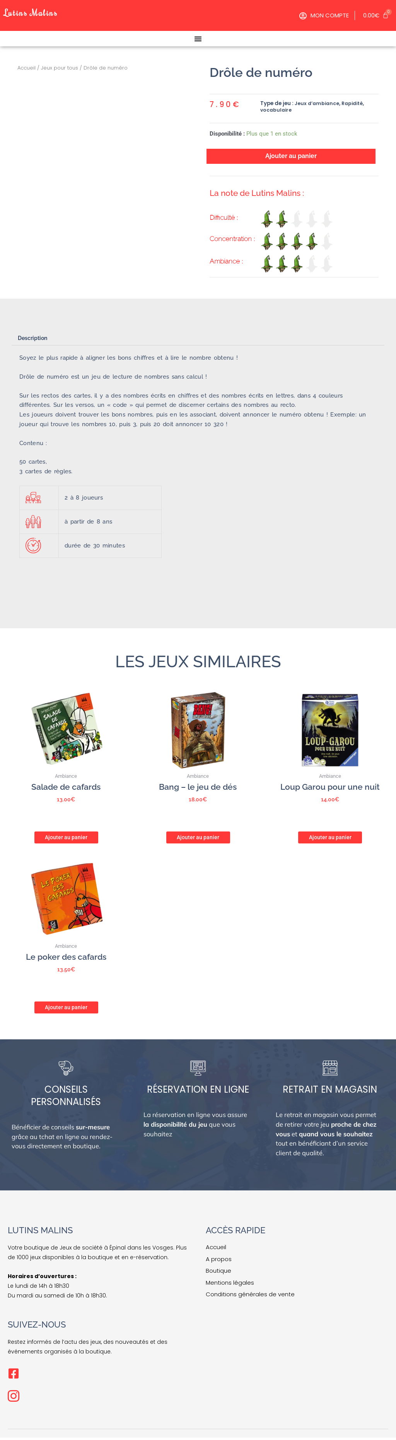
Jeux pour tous (59, 67)
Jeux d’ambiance (318, 103)
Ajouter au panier (290, 156)
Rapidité (355, 103)
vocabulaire (277, 110)
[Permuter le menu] (198, 39)
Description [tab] (35, 340)
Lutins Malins (38, 11)
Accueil (26, 67)
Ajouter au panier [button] (66, 838)
